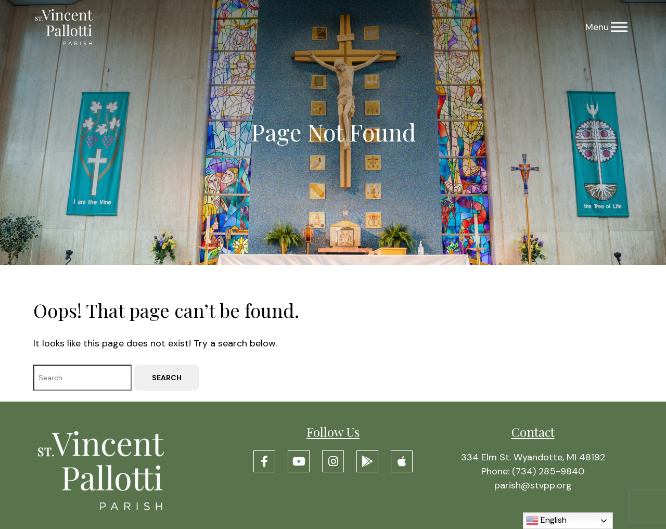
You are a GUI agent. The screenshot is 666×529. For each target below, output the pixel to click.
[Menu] (619, 27)
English (546, 520)
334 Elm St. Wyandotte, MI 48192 (533, 457)
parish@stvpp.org (533, 485)
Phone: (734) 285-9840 (532, 471)
